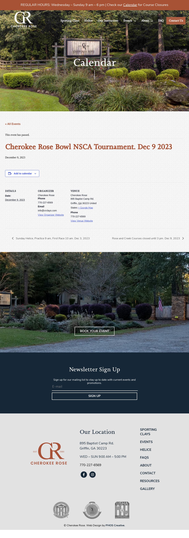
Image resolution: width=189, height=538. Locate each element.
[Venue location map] (121, 206)
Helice (88, 21)
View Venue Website (82, 221)
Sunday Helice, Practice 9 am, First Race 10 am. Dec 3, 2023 (52, 238)
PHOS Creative (115, 525)
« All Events (12, 124)
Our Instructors (108, 21)
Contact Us (176, 21)
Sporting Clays (69, 21)
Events (127, 21)
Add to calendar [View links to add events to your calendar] (23, 173)
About (145, 21)
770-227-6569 (90, 465)
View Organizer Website (51, 215)
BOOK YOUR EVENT (94, 331)
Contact (148, 473)
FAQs (144, 457)
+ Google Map (85, 208)
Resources (149, 481)
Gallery (147, 489)
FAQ (161, 21)
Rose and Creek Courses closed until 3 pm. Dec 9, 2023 (146, 238)
